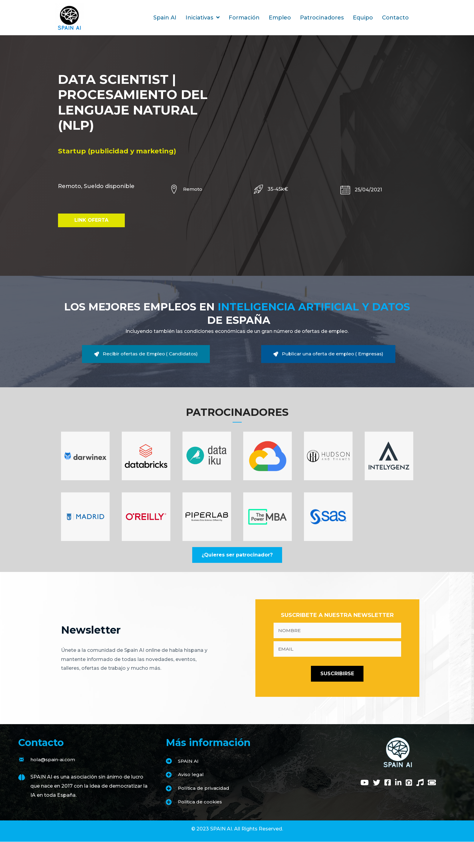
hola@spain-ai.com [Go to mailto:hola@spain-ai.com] (54, 760)
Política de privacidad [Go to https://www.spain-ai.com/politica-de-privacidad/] (204, 788)
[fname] (337, 630)
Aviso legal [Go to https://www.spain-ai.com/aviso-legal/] (191, 775)
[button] (91, 220)
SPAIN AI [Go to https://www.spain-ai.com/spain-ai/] (189, 761)
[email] (337, 649)
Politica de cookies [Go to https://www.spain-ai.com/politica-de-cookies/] (201, 802)
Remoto (193, 189)
